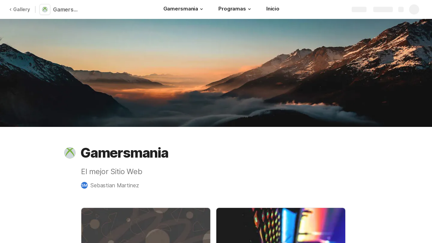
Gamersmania (68, 9)
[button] (201, 9)
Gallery (19, 9)
